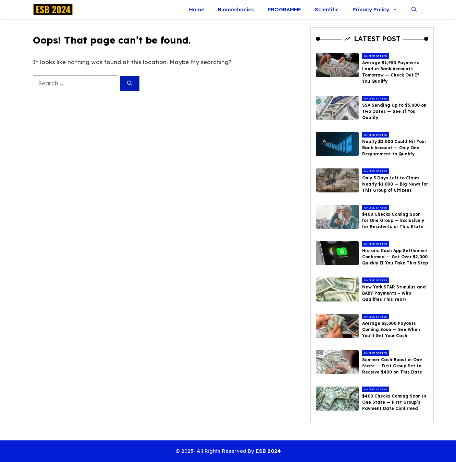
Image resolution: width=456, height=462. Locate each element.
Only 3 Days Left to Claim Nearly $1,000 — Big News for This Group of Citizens (395, 184)
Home (196, 9)
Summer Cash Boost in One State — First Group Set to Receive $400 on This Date (392, 366)
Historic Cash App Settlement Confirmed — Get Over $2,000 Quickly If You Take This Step (395, 256)
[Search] (129, 84)
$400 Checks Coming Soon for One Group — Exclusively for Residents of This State (393, 220)
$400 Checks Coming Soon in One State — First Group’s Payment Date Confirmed (394, 402)
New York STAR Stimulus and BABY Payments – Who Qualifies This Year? (394, 293)
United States (375, 56)
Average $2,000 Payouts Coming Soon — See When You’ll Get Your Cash (391, 329)
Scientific (327, 9)
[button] (414, 9)
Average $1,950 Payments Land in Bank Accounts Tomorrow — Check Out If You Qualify (390, 72)
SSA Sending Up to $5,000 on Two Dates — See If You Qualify (394, 111)
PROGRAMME (284, 9)
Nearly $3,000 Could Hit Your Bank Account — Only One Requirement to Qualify (394, 147)
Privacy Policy (379, 9)
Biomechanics (236, 9)
